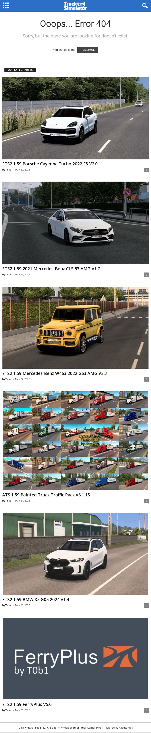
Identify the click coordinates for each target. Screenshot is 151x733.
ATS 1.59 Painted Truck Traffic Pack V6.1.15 (46, 495)
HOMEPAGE (88, 50)
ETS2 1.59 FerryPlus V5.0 (27, 704)
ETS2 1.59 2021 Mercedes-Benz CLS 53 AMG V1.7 (51, 269)
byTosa (7, 169)
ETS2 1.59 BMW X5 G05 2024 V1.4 (35, 599)
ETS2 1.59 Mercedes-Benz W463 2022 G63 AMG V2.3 (54, 373)
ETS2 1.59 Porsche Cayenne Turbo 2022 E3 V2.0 (50, 164)
